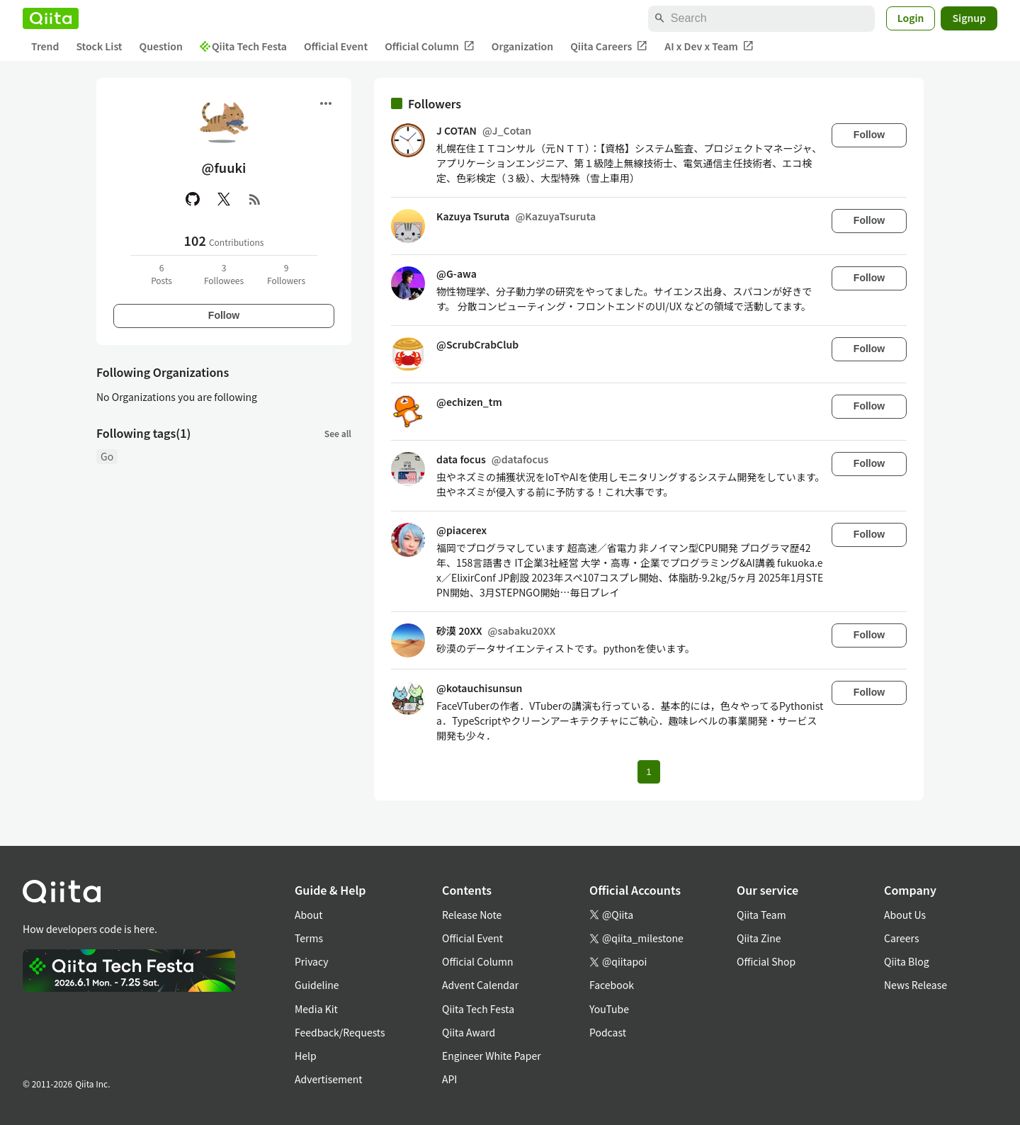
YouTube (609, 1009)
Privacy (311, 961)
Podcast (607, 1032)
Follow (223, 315)
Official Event (336, 46)
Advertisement (329, 1079)
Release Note (472, 915)
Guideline (317, 985)
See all (337, 433)
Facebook (611, 985)
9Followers (286, 273)
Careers (901, 938)
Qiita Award (468, 1032)
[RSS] (255, 199)
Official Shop (766, 961)
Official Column (430, 46)
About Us (905, 915)
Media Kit (316, 1009)
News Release (915, 985)
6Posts (161, 273)
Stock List (99, 46)
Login (910, 18)
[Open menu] (326, 103)
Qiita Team (761, 915)
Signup (969, 18)
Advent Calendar (480, 985)
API (449, 1079)
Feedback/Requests (340, 1032)
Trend (45, 46)
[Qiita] (51, 18)
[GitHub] (192, 199)
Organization (522, 46)
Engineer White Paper (491, 1055)
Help (306, 1055)
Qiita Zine (759, 938)
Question (161, 46)
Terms (309, 938)
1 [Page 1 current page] (648, 772)
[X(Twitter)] (223, 199)
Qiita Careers (608, 46)
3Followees (224, 273)
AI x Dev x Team (709, 46)
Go (107, 456)
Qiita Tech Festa (243, 46)
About (308, 915)
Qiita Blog (906, 961)
